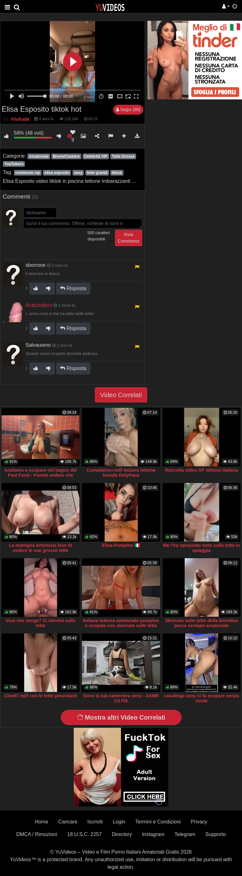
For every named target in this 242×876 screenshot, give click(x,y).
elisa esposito (56, 173)
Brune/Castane (66, 156)
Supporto (215, 834)
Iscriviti (95, 821)
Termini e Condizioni (158, 821)
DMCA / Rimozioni (36, 834)
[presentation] (71, 242)
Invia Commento (128, 238)
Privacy (199, 821)
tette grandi (97, 173)
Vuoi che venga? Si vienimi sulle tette (41, 623)
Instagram (153, 834)
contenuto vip (27, 173)
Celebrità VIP (95, 156)
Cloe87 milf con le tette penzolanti (40, 695)
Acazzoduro (39, 305)
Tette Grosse (123, 156)
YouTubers (14, 164)
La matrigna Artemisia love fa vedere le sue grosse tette (40, 548)
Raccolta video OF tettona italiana (201, 470)
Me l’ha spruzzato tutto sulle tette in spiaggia (201, 548)
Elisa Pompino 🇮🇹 (121, 545)
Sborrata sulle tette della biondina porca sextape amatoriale (201, 623)
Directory (122, 834)
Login (119, 821)
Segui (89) (128, 109)
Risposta (73, 288)
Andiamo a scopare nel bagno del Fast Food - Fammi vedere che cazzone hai (40, 475)
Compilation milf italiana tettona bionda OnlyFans (121, 473)
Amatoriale (39, 156)
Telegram (185, 834)
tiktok (117, 173)
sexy (78, 173)
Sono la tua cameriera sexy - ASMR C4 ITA (121, 698)
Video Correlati (121, 394)
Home (41, 821)
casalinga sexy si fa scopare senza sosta (201, 698)
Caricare (67, 821)
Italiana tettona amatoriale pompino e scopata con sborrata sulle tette (121, 623)
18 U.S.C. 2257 (84, 834)
